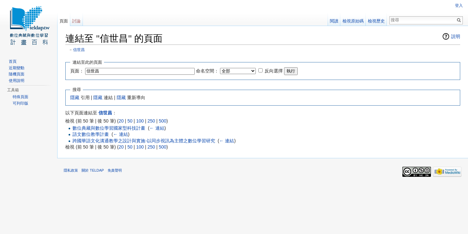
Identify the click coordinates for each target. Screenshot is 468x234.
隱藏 (74, 97)
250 (151, 121)
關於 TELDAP (93, 170)
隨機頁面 (16, 74)
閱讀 (334, 21)
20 (121, 121)
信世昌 (79, 49)
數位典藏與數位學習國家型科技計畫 (108, 128)
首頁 (13, 61)
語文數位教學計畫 (90, 134)
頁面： (77, 70)
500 (162, 121)
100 (140, 121)
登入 (459, 5)
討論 (76, 21)
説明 (455, 36)
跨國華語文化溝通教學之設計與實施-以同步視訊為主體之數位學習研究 (143, 140)
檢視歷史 (376, 21)
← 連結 (157, 128)
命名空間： (207, 70)
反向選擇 (274, 70)
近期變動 (16, 68)
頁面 (63, 21)
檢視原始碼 (353, 21)
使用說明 (16, 80)
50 (130, 121)
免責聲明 (115, 170)
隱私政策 (71, 170)
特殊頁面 (20, 97)
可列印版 (20, 103)
